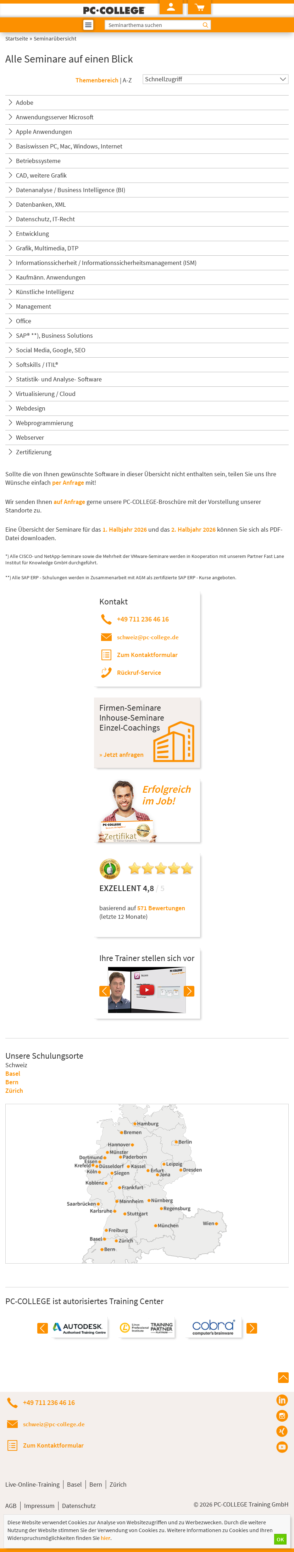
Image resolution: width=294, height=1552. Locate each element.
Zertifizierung (33, 452)
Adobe (24, 102)
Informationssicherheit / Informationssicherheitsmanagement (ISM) (106, 263)
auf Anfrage (69, 502)
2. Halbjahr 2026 (194, 529)
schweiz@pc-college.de (148, 637)
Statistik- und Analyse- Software (59, 379)
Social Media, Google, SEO (50, 350)
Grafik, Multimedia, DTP (47, 248)
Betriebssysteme (38, 161)
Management (33, 306)
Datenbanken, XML (41, 204)
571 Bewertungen (161, 908)
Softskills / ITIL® (37, 364)
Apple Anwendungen (44, 131)
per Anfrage (68, 482)
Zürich (14, 1090)
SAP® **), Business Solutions (54, 335)
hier (105, 1537)
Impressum (39, 1506)
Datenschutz (79, 1506)
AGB (11, 1506)
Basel (12, 1073)
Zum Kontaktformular (147, 655)
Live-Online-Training (32, 1484)
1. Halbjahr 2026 (125, 529)
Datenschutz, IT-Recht (45, 219)
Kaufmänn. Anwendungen (50, 277)
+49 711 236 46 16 (143, 618)
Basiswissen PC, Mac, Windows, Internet (69, 146)
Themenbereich (97, 80)
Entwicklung (32, 233)
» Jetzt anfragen (121, 754)
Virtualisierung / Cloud (46, 394)
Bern (11, 1082)
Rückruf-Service (139, 672)
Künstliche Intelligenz (45, 292)
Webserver (30, 437)
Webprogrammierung (44, 423)
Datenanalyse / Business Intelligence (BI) (70, 190)
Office (23, 321)
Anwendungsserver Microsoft (55, 117)
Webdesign (30, 408)
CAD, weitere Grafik (41, 175)
